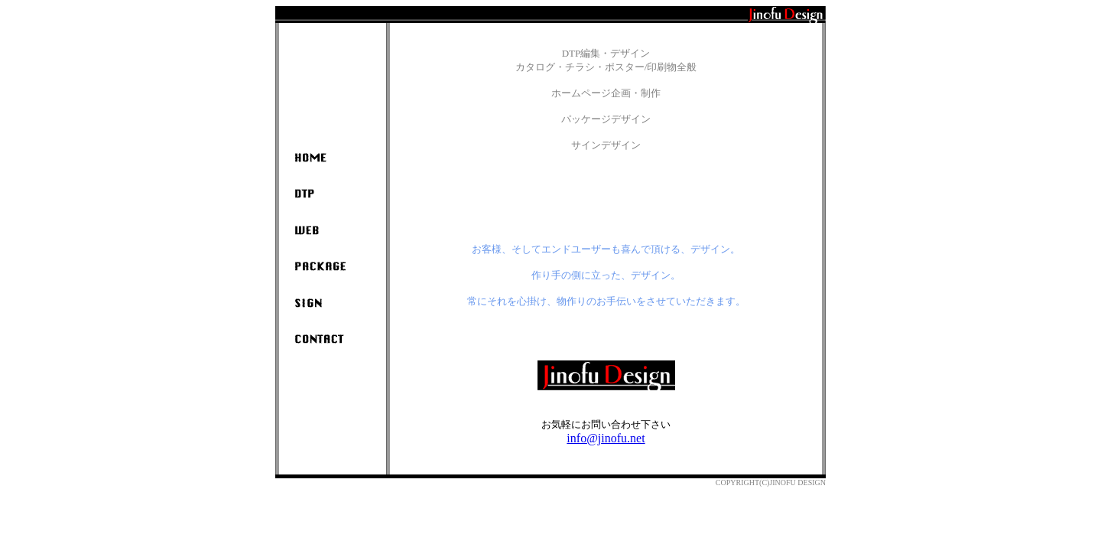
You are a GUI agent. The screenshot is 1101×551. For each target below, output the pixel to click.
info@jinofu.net (606, 438)
